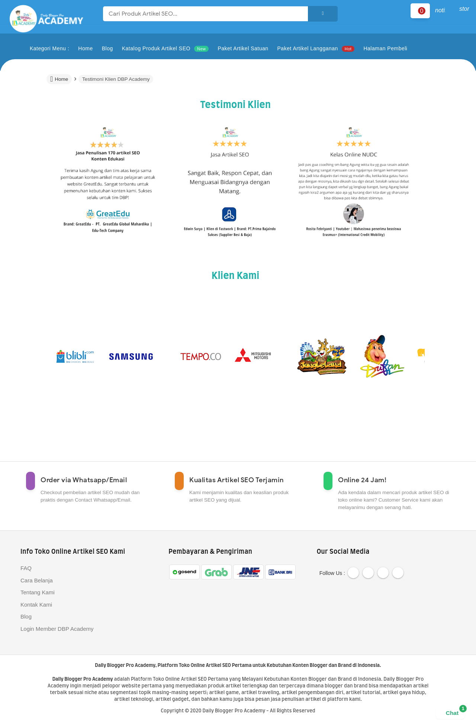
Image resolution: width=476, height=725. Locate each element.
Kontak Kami (36, 604)
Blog (26, 616)
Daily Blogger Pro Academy (125, 665)
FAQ (26, 568)
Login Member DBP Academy (57, 629)
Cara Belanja (36, 580)
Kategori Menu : (49, 48)
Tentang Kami (37, 592)
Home (59, 79)
